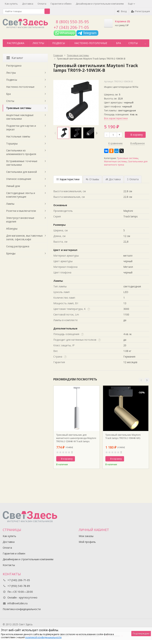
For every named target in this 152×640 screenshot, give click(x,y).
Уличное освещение (18, 179)
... (145, 43)
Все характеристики (116, 118)
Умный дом (13, 186)
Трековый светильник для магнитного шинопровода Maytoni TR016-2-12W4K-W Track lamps (76, 438)
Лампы (10, 203)
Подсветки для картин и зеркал (21, 127)
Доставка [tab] (113, 179)
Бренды (10, 253)
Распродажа (15, 43)
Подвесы (58, 43)
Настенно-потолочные (90, 43)
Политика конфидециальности (22, 609)
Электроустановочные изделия (20, 219)
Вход (122, 11)
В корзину (134, 134)
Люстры (38, 43)
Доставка (27, 3)
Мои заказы (86, 536)
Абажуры (11, 228)
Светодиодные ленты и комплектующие (20, 194)
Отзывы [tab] (92, 179)
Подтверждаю (141, 633)
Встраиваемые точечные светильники (21, 162)
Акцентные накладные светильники (20, 116)
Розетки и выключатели (21, 210)
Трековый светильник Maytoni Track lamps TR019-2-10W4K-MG (123, 436)
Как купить (11, 3)
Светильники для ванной (21, 172)
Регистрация (140, 11)
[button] (141, 380)
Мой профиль (87, 542)
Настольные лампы (18, 136)
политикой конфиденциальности (43, 637)
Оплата (42, 3)
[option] (63, 133)
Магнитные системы (115, 161)
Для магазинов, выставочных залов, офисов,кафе (24, 237)
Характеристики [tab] (67, 179)
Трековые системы (127, 158)
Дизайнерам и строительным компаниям (100, 3)
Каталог (15, 58)
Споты (133, 43)
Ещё (131, 3)
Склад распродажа (17, 246)
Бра (118, 43)
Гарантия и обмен (61, 3)
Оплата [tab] (133, 179)
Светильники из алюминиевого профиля (21, 152)
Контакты (9, 565)
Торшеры (12, 143)
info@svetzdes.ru (17, 603)
